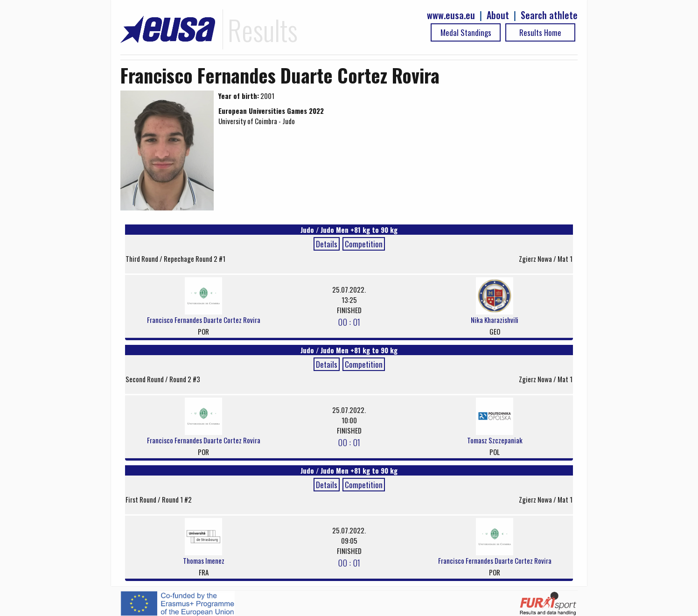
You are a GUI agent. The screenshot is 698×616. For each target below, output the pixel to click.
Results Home (540, 32)
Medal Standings (465, 32)
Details (326, 244)
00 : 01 (349, 321)
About (498, 15)
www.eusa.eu (451, 15)
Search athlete (549, 15)
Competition (364, 244)
